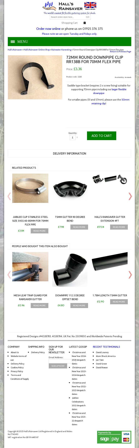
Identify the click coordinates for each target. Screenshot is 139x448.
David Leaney (102, 352)
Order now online (48, 29)
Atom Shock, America (106, 356)
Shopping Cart (69, 22)
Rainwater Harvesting (61, 49)
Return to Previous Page (120, 51)
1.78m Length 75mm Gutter (110, 295)
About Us (15, 352)
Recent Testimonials (106, 346)
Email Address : (56, 357)
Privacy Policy (17, 371)
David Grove (101, 363)
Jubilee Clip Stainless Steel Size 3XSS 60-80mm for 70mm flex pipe (30, 221)
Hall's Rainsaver (15, 49)
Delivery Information (69, 153)
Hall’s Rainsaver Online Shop (37, 49)
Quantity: (72, 133)
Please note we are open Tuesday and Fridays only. (69, 33)
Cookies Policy (17, 367)
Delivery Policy (17, 363)
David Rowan (102, 367)
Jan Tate (100, 360)
